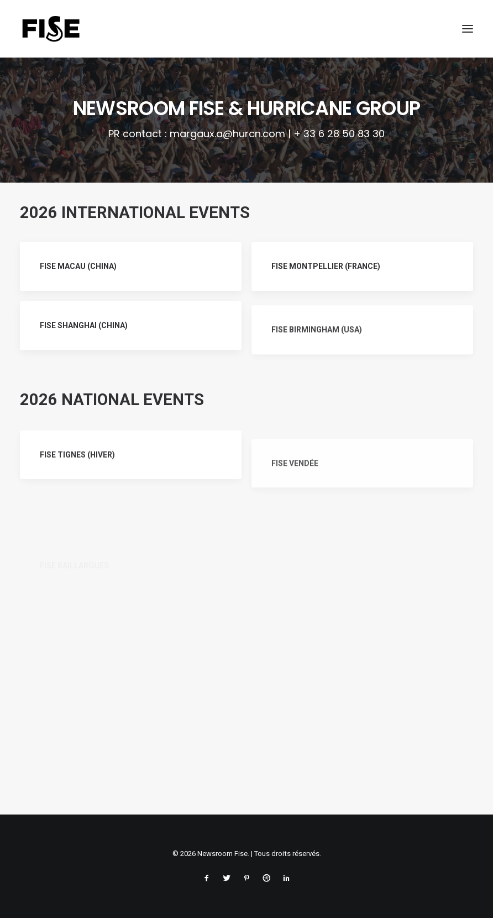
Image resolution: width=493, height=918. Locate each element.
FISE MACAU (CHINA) (78, 266)
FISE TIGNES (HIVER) (77, 464)
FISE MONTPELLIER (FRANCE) (325, 266)
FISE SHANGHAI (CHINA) (84, 329)
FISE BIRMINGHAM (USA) (316, 349)
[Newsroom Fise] (51, 29)
